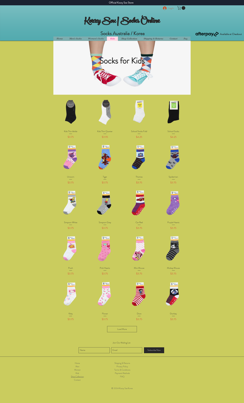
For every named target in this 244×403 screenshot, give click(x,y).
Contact (77, 379)
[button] (181, 8)
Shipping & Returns (122, 363)
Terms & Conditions (122, 369)
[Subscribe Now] (154, 350)
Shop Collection (77, 376)
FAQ (122, 376)
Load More (122, 329)
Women (77, 369)
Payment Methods (122, 373)
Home (77, 363)
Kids (77, 373)
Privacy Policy (122, 366)
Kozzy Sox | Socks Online (122, 21)
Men (77, 366)
